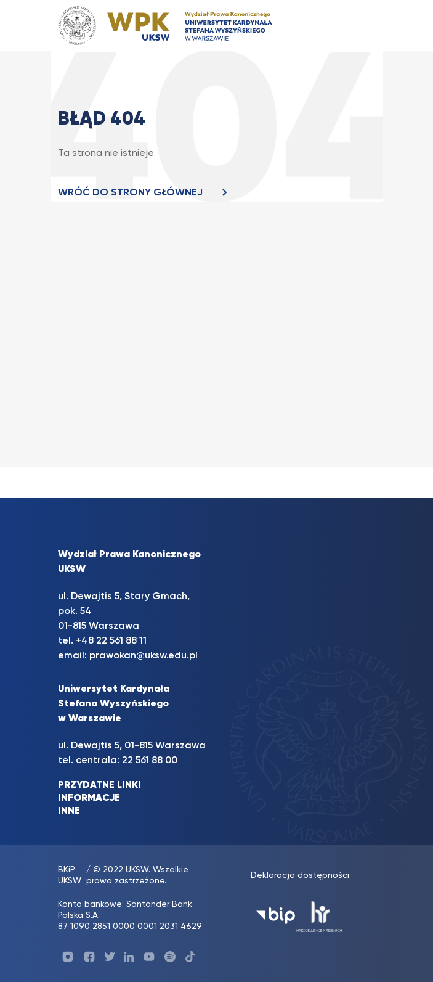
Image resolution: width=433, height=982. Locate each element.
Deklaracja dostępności (300, 875)
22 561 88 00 (149, 761)
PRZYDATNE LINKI (99, 785)
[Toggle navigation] (354, 25)
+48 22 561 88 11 (111, 641)
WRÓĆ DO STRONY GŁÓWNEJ (145, 193)
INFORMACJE (89, 798)
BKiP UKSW (69, 875)
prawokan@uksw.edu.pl (143, 656)
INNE (69, 811)
